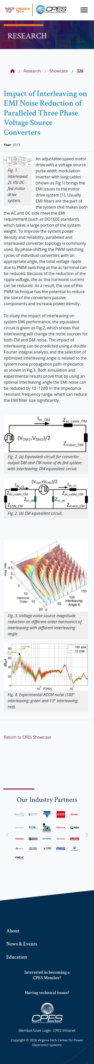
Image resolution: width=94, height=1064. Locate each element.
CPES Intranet (64, 1030)
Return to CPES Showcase (27, 737)
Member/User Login (35, 1030)
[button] (7, 835)
